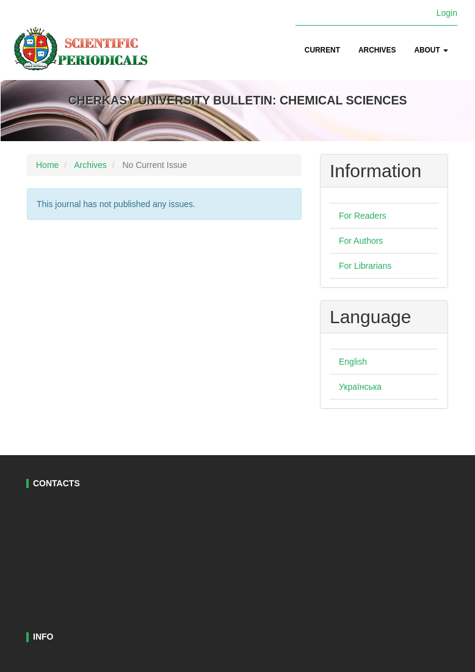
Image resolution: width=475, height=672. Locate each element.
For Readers (362, 216)
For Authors (361, 241)
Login (447, 13)
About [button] (431, 50)
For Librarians (365, 266)
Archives (377, 50)
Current (322, 50)
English (353, 362)
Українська (360, 387)
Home (47, 165)
